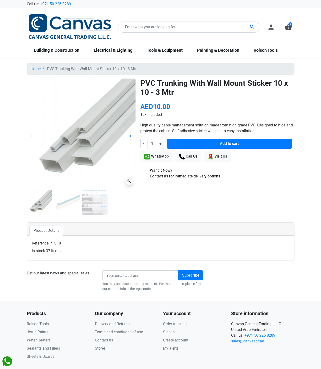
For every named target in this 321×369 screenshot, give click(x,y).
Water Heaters (38, 340)
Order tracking (175, 324)
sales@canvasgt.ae (247, 341)
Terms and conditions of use (119, 332)
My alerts (171, 348)
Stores (100, 348)
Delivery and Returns (112, 324)
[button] (288, 27)
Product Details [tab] (46, 230)
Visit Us (217, 156)
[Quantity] (152, 144)
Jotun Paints (37, 332)
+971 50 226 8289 (55, 4)
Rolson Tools (38, 324)
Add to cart (229, 143)
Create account (175, 340)
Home (36, 69)
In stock (38, 251)
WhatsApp (156, 156)
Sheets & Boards (40, 356)
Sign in (169, 332)
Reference (40, 243)
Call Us (188, 156)
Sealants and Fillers (43, 348)
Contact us (104, 340)
